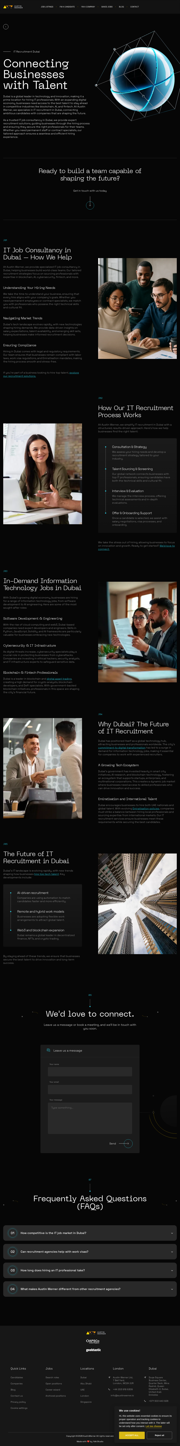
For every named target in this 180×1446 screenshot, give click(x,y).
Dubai (83, 1377)
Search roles (52, 1377)
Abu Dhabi (86, 1383)
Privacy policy (18, 1401)
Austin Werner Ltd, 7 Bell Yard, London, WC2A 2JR (123, 1380)
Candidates (17, 1377)
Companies (17, 1383)
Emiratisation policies (146, 808)
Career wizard (53, 1389)
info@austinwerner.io (122, 1395)
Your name (54, 1064)
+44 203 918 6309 (121, 1389)
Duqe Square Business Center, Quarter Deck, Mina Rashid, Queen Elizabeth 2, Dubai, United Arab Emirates (159, 1386)
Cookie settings (19, 1408)
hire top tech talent (46, 874)
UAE (82, 1389)
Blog (13, 1389)
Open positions (54, 1383)
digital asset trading (59, 678)
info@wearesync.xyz (157, 1407)
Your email (54, 1082)
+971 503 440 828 (156, 1400)
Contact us (17, 1395)
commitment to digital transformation (122, 747)
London (84, 1395)
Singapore (86, 1401)
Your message (55, 1100)
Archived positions (56, 1395)
